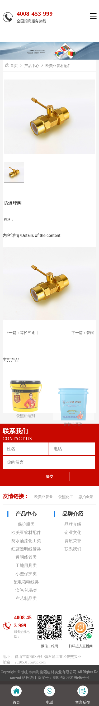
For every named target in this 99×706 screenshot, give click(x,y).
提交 (49, 476)
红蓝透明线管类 (26, 549)
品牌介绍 (72, 514)
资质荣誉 (72, 540)
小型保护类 (26, 573)
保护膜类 (26, 524)
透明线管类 (26, 557)
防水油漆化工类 (26, 540)
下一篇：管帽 (83, 333)
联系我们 (72, 549)
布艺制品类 (26, 598)
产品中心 (31, 66)
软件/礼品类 (26, 590)
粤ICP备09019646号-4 (71, 677)
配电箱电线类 (26, 582)
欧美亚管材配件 (58, 66)
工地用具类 (26, 565)
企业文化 (72, 532)
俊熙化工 (65, 497)
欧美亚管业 (43, 497)
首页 (14, 66)
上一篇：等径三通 (20, 333)
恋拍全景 (85, 497)
